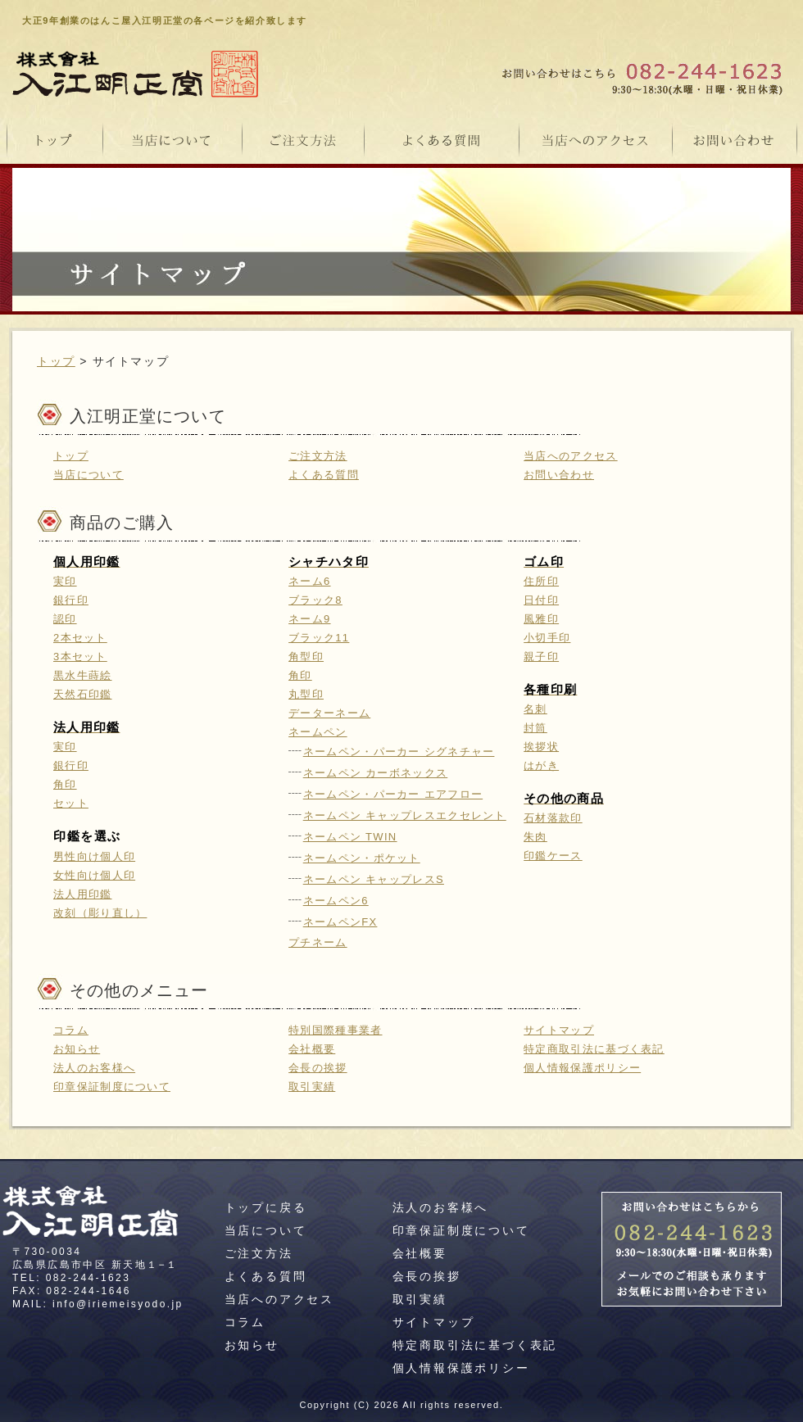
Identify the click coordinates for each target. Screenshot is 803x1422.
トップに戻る (266, 1207)
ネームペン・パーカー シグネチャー (399, 751)
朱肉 (535, 837)
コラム (70, 1030)
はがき (541, 765)
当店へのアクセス (570, 456)
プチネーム (317, 942)
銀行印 (70, 600)
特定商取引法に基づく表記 (594, 1049)
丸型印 (306, 694)
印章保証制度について (111, 1086)
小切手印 (547, 638)
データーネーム (329, 713)
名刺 (535, 709)
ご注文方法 (317, 456)
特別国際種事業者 (335, 1030)
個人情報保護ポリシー (582, 1068)
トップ (56, 361)
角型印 (306, 656)
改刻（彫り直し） (100, 913)
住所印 (541, 581)
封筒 (535, 728)
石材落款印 (553, 818)
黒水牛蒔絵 (82, 675)
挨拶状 (541, 746)
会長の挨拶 (317, 1068)
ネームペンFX (340, 922)
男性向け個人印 (94, 856)
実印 (65, 581)
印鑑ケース (553, 855)
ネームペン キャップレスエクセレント (404, 815)
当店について (88, 475)
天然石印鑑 (82, 694)
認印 (65, 619)
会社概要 (311, 1049)
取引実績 (311, 1086)
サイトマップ (559, 1030)
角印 (65, 784)
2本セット (80, 638)
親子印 (541, 656)
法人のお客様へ (94, 1068)
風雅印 (541, 619)
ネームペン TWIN (350, 837)
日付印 (541, 600)
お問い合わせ (559, 475)
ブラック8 (315, 600)
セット (70, 803)
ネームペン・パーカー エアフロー (393, 794)
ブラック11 (318, 638)
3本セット (80, 656)
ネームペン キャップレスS (373, 879)
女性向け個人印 (94, 875)
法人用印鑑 (82, 894)
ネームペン (317, 732)
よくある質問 (323, 475)
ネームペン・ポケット (361, 858)
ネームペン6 (336, 900)
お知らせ (76, 1049)
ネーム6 (309, 581)
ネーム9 (309, 619)
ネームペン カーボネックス (375, 773)
